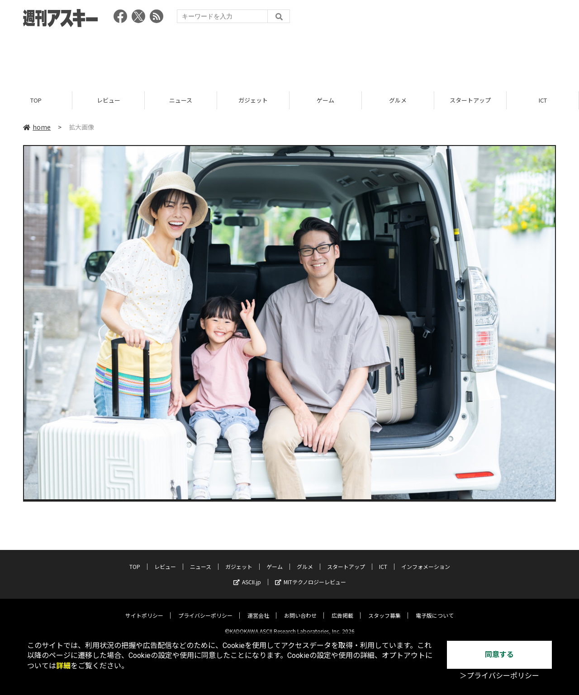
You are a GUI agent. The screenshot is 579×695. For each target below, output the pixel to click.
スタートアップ (470, 100)
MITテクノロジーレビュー (310, 574)
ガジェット (253, 100)
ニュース (180, 100)
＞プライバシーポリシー (499, 676)
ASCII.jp (247, 574)
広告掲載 (342, 608)
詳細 (63, 666)
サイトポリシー (144, 608)
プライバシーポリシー (205, 608)
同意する (499, 654)
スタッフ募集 (384, 608)
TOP (36, 100)
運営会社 (258, 608)
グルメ (398, 100)
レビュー (108, 100)
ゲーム (325, 100)
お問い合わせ (300, 608)
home (37, 127)
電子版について (435, 608)
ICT (543, 100)
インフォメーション (425, 559)
